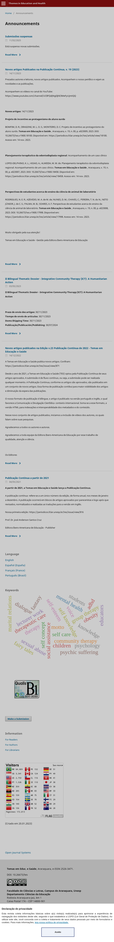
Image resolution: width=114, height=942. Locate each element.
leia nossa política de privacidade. (52, 922)
